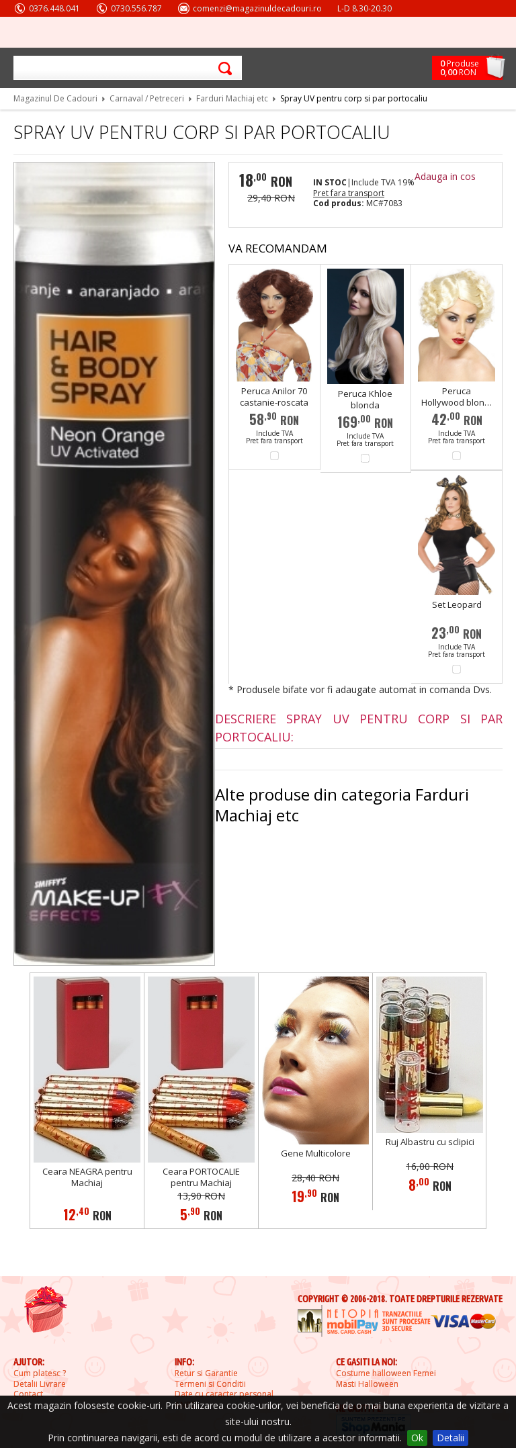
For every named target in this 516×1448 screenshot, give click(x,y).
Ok (417, 1437)
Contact (28, 1394)
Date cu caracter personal (224, 1394)
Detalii (450, 1437)
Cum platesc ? (39, 1373)
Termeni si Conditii (210, 1384)
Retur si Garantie (206, 1373)
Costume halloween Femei (386, 1373)
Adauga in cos (445, 176)
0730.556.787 (136, 8)
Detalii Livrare (39, 1384)
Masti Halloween (367, 1384)
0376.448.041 (54, 8)
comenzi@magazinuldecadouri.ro (257, 8)
